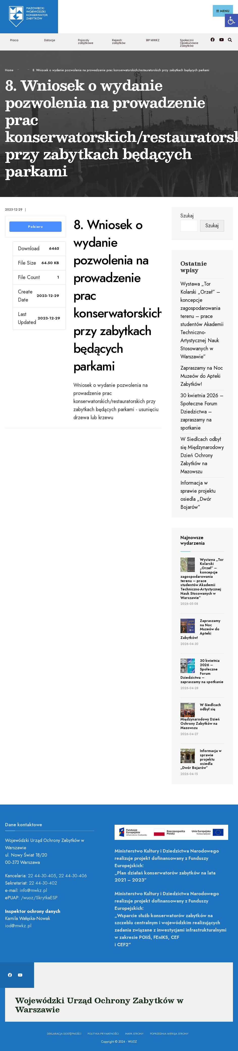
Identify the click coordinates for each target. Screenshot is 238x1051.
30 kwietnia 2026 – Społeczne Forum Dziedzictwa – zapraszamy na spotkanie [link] (201, 411)
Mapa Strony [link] (134, 1033)
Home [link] (9, 69)
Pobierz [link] (35, 225)
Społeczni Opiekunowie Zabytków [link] (189, 42)
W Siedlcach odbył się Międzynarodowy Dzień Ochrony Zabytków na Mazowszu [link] (202, 454)
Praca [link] (14, 39)
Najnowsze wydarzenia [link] (192, 540)
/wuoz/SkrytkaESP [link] (39, 896)
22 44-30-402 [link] (43, 882)
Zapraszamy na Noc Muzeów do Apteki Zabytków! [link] (201, 375)
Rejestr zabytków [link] (118, 40)
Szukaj (187, 214)
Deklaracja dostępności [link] (64, 1033)
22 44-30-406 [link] (73, 875)
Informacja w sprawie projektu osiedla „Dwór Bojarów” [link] (200, 758)
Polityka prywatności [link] (103, 1033)
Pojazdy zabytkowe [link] (85, 40)
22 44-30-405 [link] (42, 875)
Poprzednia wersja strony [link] (169, 1033)
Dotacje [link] (49, 39)
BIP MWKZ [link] (153, 39)
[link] (231, 20)
